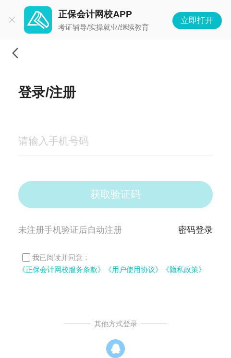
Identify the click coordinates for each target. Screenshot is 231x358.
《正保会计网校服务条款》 (61, 269)
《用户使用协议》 (133, 269)
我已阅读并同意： (61, 257)
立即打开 (197, 20)
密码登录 (195, 230)
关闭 (12, 20)
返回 (15, 53)
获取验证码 (115, 194)
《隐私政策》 (184, 269)
